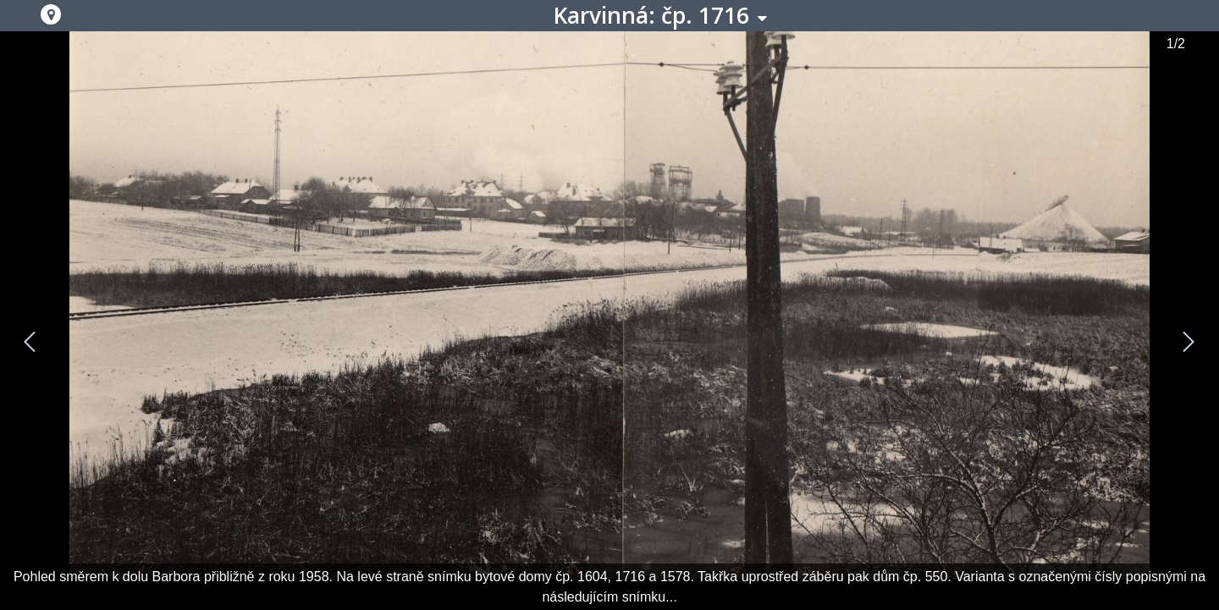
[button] (51, 14)
